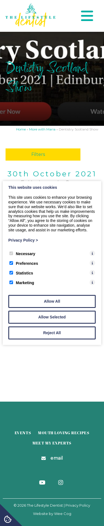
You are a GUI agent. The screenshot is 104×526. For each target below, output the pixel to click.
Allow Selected (52, 317)
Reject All (52, 333)
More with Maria (42, 129)
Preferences (23, 263)
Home (21, 129)
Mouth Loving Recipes (63, 432)
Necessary (22, 254)
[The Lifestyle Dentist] (30, 25)
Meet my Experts (51, 443)
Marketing (21, 283)
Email (56, 458)
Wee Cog (62, 513)
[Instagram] (61, 483)
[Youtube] (43, 483)
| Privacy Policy (77, 505)
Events (23, 432)
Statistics (21, 273)
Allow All (52, 301)
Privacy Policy (23, 240)
